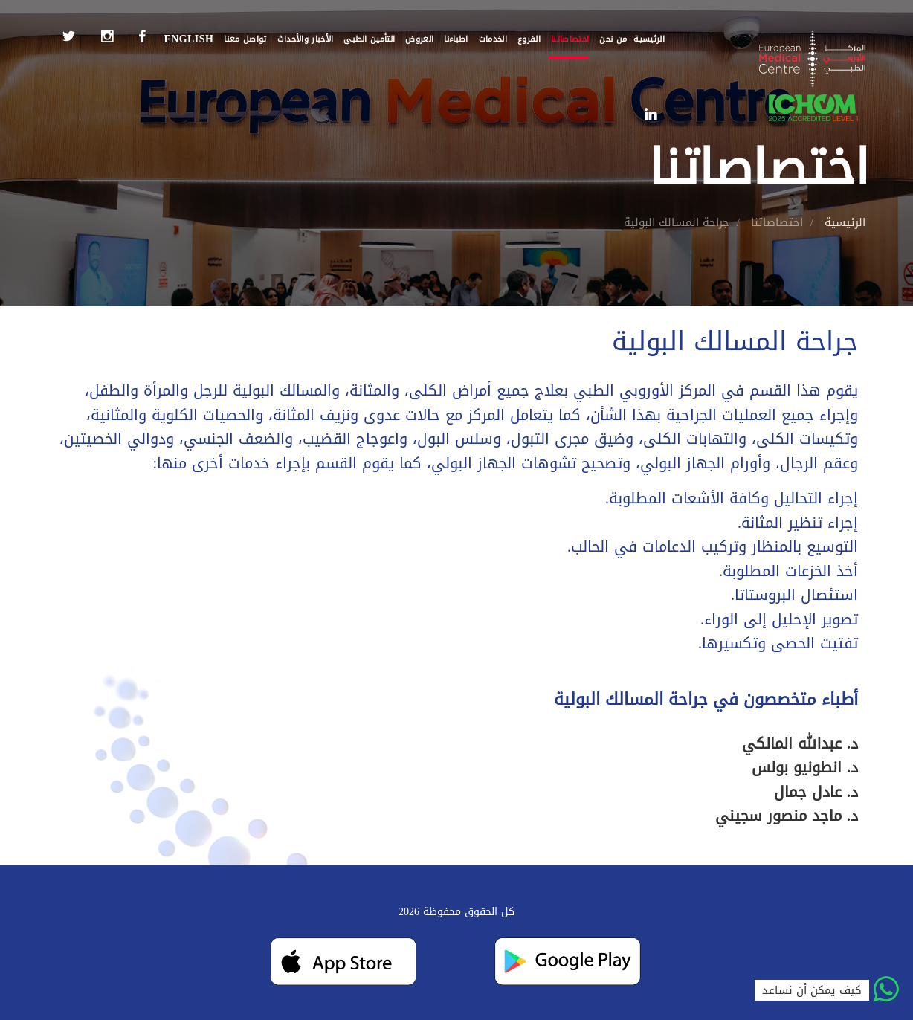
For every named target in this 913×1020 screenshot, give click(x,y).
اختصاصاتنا (570, 39)
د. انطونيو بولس (805, 767)
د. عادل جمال (816, 792)
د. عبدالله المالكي (800, 743)
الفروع (529, 39)
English (188, 39)
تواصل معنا (245, 39)
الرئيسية (649, 39)
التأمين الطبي (369, 39)
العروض (419, 39)
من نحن (613, 39)
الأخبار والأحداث (305, 39)
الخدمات (493, 39)
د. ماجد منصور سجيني (786, 815)
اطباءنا (456, 39)
